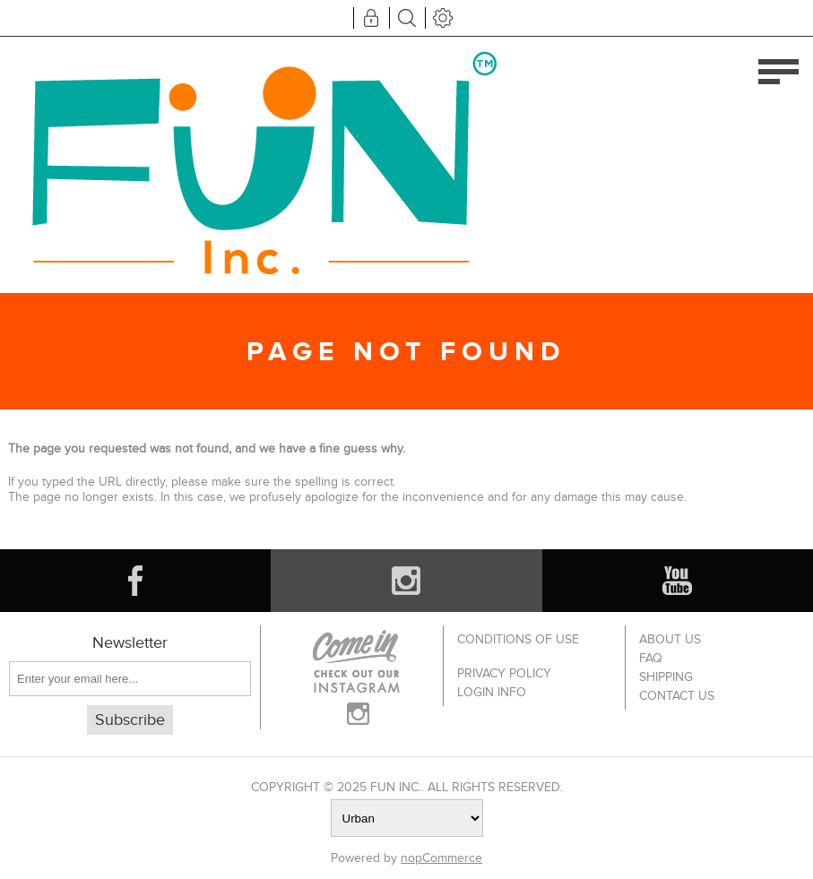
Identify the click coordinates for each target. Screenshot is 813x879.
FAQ (650, 658)
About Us (670, 639)
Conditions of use (518, 639)
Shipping (666, 677)
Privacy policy (504, 673)
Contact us (676, 695)
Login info (491, 692)
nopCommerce (441, 858)
